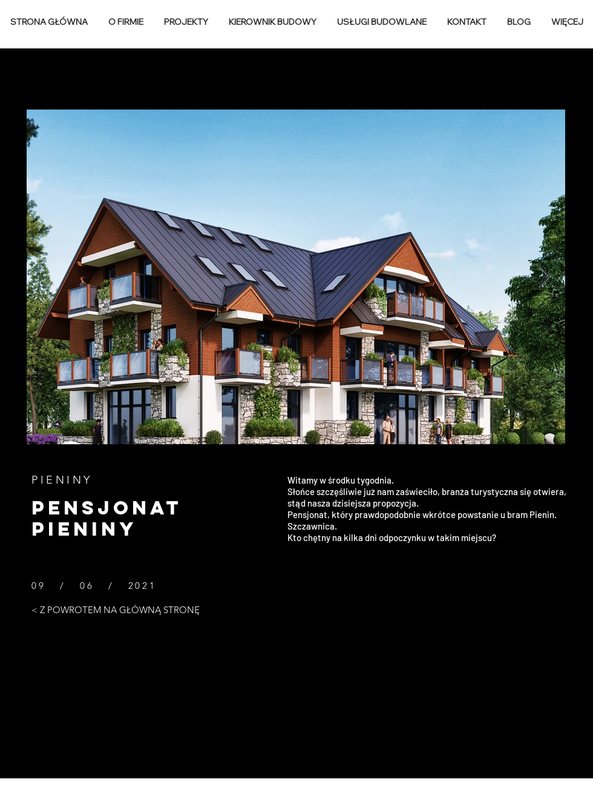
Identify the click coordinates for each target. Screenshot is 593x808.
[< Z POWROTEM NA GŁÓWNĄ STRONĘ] (115, 609)
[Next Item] (544, 277)
